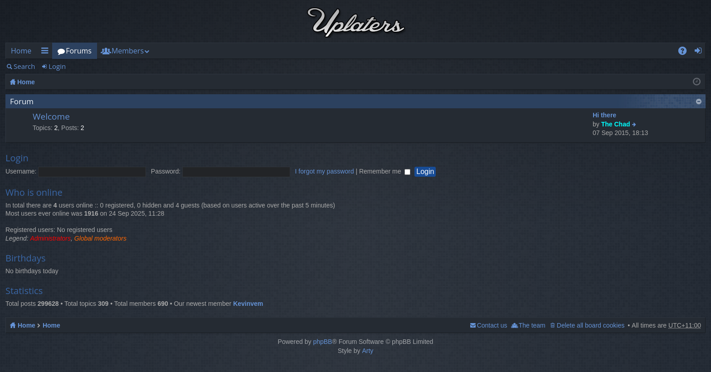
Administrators (50, 238)
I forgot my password (324, 171)
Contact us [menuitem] (492, 325)
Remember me (384, 171)
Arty (367, 350)
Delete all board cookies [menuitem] (590, 325)
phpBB (322, 341)
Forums (79, 51)
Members (128, 51)
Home (21, 51)
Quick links (46, 52)
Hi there (604, 115)
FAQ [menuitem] (685, 52)
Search (24, 66)
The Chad (615, 124)
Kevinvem (248, 303)
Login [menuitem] (701, 52)
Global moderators (100, 238)
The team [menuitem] (532, 325)
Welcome (51, 116)
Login (57, 66)
